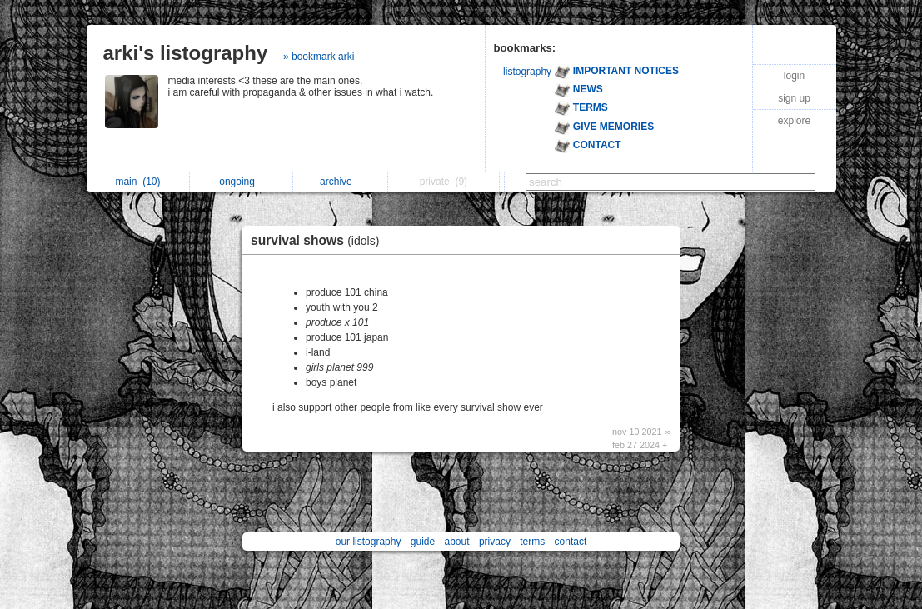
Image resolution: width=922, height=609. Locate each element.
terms (532, 541)
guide (423, 541)
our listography (368, 541)
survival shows (319, 240)
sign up (794, 98)
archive (340, 181)
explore (794, 121)
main (137, 181)
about (457, 541)
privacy (495, 541)
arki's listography (185, 53)
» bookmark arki (318, 56)
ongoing (241, 181)
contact (571, 541)
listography (527, 71)
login (794, 76)
